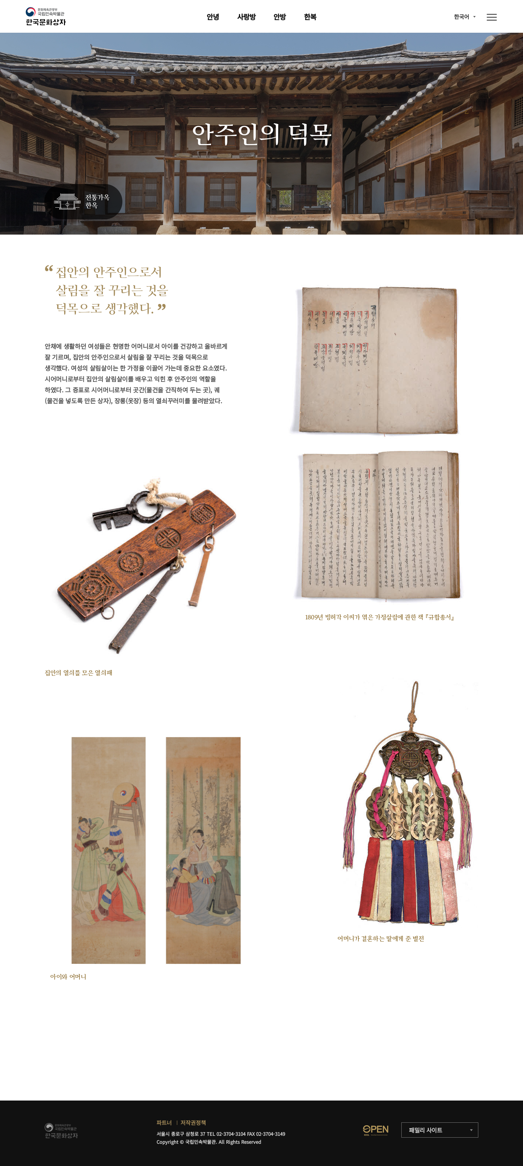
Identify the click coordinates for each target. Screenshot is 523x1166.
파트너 (164, 1122)
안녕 (213, 16)
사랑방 (246, 16)
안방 (279, 16)
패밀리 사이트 (425, 1130)
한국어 (461, 16)
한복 (310, 16)
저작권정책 (193, 1122)
